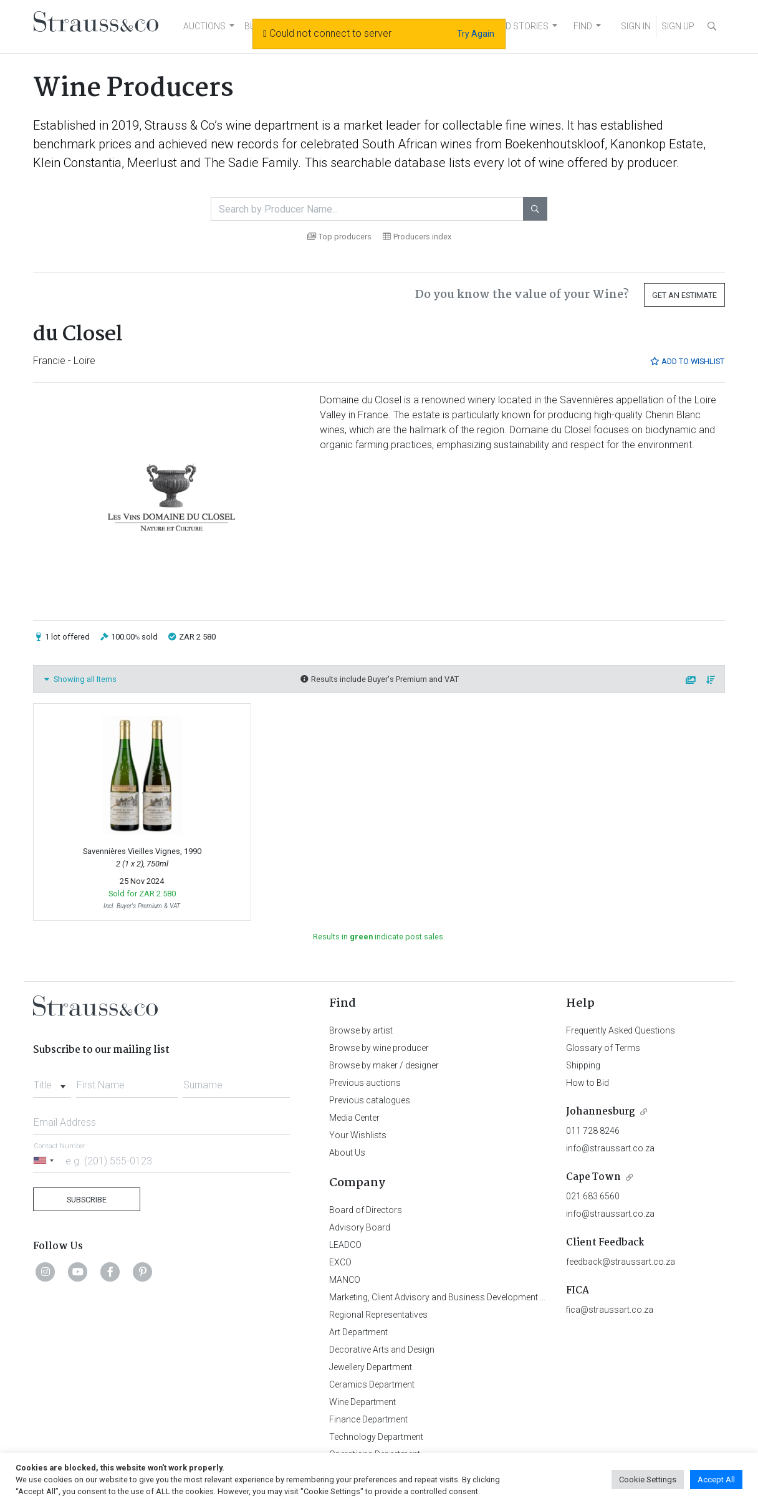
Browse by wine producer (379, 1048)
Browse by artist (361, 1030)
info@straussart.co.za (610, 1148)
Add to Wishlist (687, 361)
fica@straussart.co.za (609, 1310)
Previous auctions (365, 1083)
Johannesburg (600, 1112)
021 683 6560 (593, 1196)
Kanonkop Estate (656, 144)
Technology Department (376, 1437)
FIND (582, 26)
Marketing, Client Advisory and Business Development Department (457, 1297)
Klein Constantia (77, 162)
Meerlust (152, 162)
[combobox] (52, 1081)
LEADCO (345, 1245)
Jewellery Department (370, 1367)
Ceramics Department (372, 1384)
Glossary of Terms (603, 1048)
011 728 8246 (593, 1131)
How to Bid (587, 1083)
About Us (347, 1153)
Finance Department (368, 1419)
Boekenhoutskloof (555, 144)
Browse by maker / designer (384, 1065)
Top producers (339, 236)
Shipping (583, 1065)
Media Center (354, 1118)
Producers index (417, 236)
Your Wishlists (357, 1135)
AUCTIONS (204, 26)
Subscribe (87, 1199)
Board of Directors (365, 1210)
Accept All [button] (716, 1479)
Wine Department (362, 1402)
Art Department (358, 1332)
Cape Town (593, 1177)
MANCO (344, 1280)
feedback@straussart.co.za (620, 1262)
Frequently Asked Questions (620, 1030)
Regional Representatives (378, 1315)
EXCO (340, 1262)
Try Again (475, 34)
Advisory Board (359, 1227)
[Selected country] (45, 1160)
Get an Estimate (684, 295)
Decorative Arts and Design (381, 1350)
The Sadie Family (251, 162)
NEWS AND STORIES (508, 26)
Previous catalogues (369, 1100)
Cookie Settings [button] (647, 1479)
